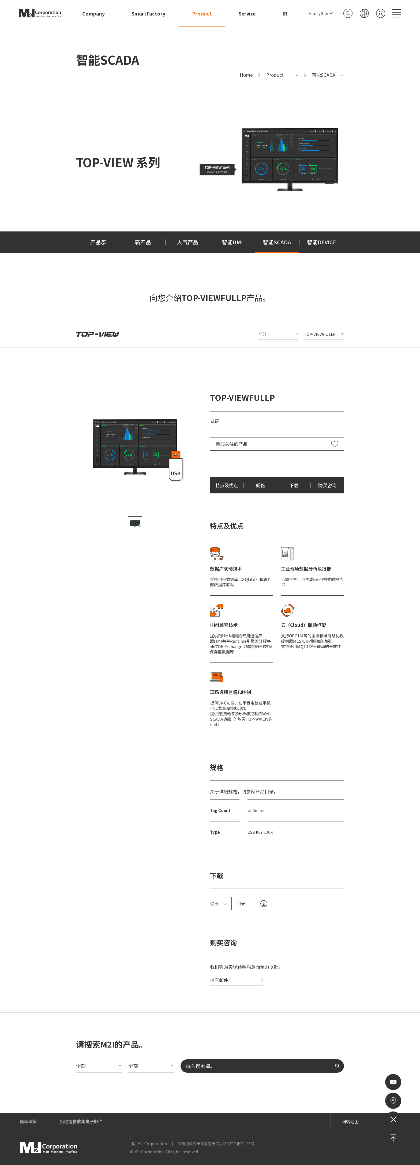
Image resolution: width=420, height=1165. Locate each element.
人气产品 (187, 242)
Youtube (393, 1082)
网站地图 (350, 1121)
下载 (293, 485)
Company (93, 13)
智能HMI (232, 242)
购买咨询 (327, 485)
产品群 (98, 242)
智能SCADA (277, 242)
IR (284, 13)
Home (246, 74)
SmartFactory (148, 13)
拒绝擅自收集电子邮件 (81, 1121)
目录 (252, 903)
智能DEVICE (321, 242)
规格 (260, 485)
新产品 (143, 242)
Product (202, 13)
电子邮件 (237, 980)
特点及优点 (226, 485)
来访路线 (393, 1101)
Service (247, 13)
